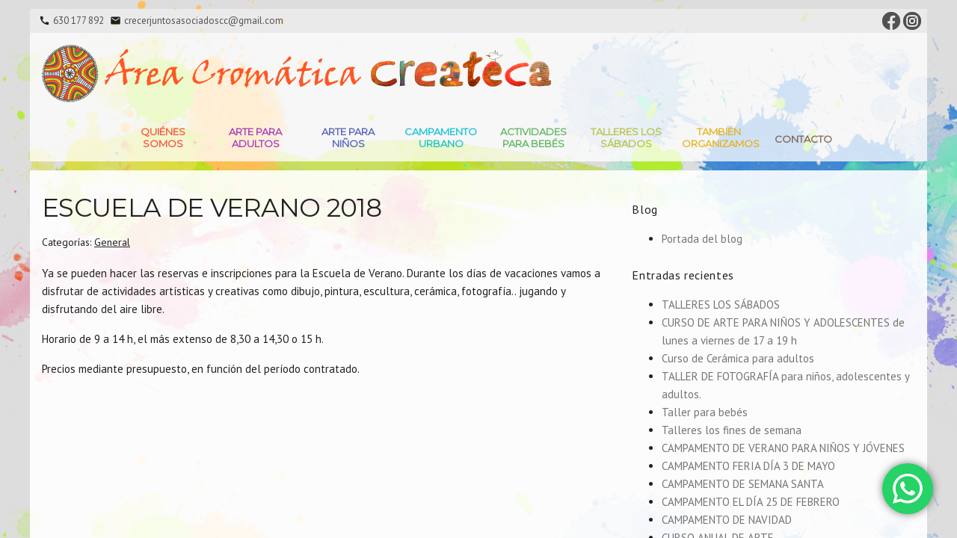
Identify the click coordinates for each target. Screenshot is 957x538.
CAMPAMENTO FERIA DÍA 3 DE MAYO (748, 466)
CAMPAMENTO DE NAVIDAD (727, 520)
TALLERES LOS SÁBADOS (721, 304)
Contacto (803, 139)
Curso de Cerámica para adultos (738, 358)
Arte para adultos (255, 137)
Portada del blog (702, 239)
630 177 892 (78, 20)
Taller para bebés (705, 412)
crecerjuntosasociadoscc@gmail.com (203, 20)
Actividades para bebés (533, 137)
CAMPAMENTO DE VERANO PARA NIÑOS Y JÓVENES (783, 448)
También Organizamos (721, 137)
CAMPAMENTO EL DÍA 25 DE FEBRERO (751, 502)
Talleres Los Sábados (626, 137)
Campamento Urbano (440, 137)
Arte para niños (348, 137)
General (112, 242)
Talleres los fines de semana (731, 430)
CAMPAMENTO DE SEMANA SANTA (743, 484)
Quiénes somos (163, 137)
